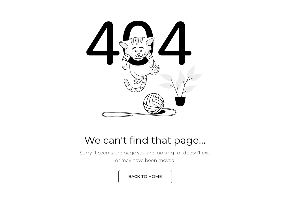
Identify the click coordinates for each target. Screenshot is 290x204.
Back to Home (145, 176)
